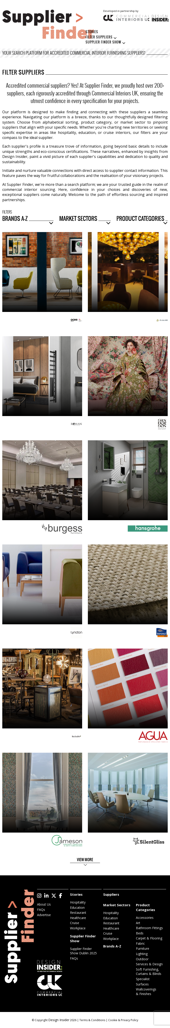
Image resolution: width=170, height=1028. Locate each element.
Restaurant (78, 912)
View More (85, 860)
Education (77, 907)
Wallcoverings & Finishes (146, 991)
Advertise (44, 915)
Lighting (142, 954)
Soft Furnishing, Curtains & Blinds (148, 971)
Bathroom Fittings (149, 928)
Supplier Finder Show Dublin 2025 (83, 951)
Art (138, 923)
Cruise (74, 923)
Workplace (78, 928)
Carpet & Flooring (149, 938)
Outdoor (142, 959)
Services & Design (149, 964)
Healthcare (78, 918)
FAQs (41, 909)
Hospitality (78, 902)
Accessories (145, 917)
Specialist (143, 979)
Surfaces (142, 984)
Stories (92, 31)
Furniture (142, 948)
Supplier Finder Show (103, 42)
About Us (44, 904)
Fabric (140, 943)
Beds (139, 933)
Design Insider (58, 1020)
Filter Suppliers (99, 37)
